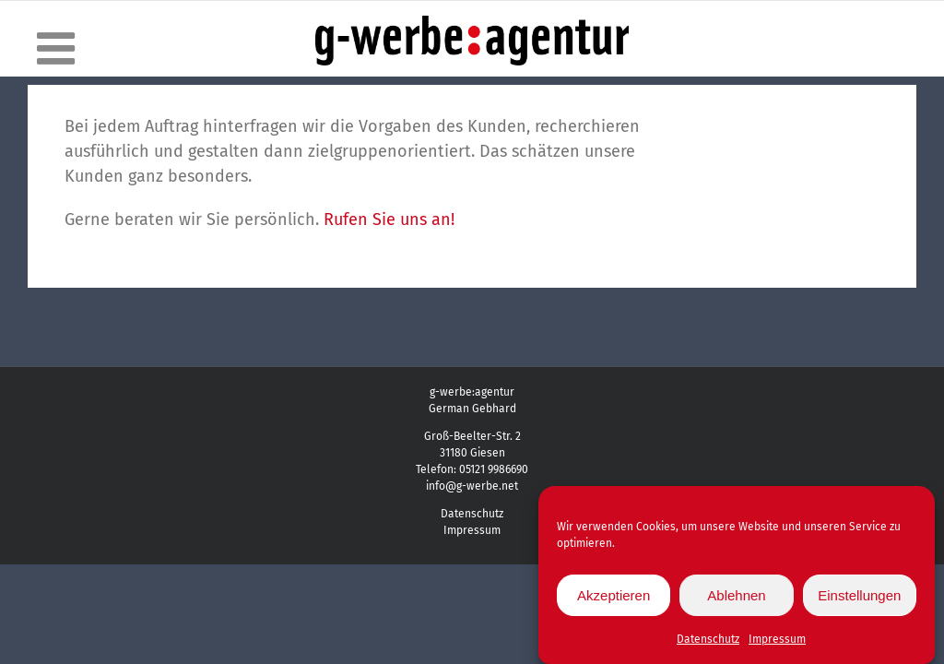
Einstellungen (859, 599)
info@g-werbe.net (472, 486)
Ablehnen (736, 599)
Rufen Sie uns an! (389, 219)
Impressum (777, 643)
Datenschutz (708, 643)
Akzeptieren (613, 599)
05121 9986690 (493, 469)
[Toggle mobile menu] (59, 48)
